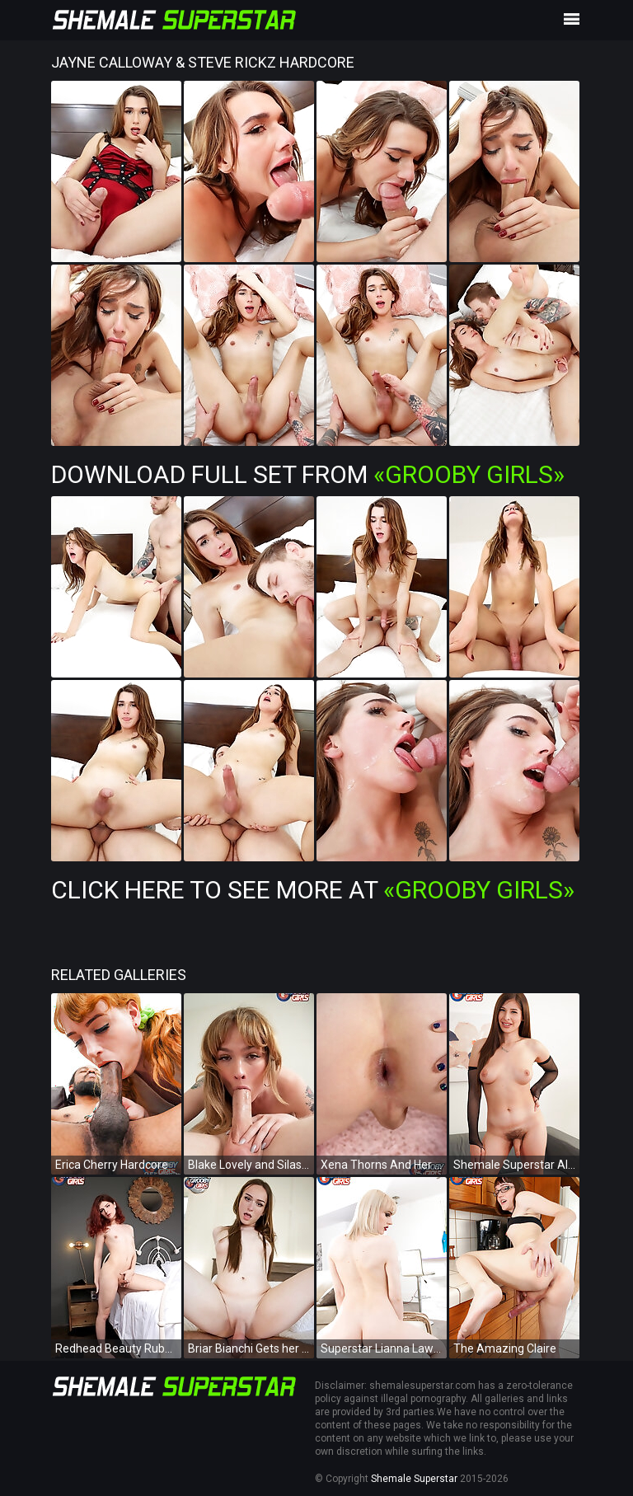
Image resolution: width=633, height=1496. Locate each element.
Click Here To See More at (312, 889)
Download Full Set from (308, 474)
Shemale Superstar (414, 1478)
